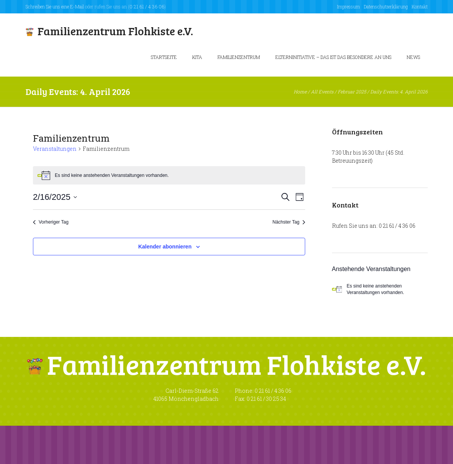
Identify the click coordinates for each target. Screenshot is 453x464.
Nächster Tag (289, 222)
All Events (322, 91)
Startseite (164, 57)
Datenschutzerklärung (386, 6)
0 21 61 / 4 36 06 (146, 6)
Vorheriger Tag (51, 222)
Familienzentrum (239, 57)
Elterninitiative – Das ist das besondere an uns (333, 57)
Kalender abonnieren (164, 246)
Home (300, 91)
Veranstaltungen (55, 148)
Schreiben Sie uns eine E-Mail (55, 6)
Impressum (348, 6)
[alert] (380, 289)
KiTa (197, 57)
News (413, 57)
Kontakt (420, 6)
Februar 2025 (352, 91)
